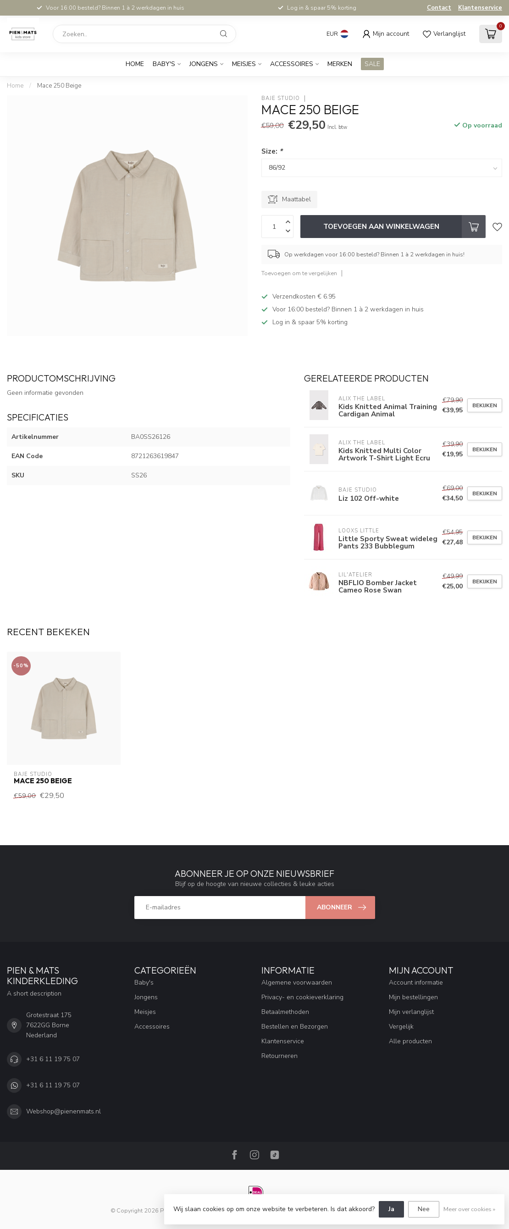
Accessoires (291, 64)
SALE (372, 64)
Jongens (203, 64)
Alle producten (410, 1041)
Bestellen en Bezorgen (294, 1026)
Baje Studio (280, 98)
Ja (391, 1209)
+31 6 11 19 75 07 (53, 1059)
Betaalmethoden (285, 1012)
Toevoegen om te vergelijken (299, 273)
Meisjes (244, 64)
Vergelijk (401, 1026)
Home (135, 64)
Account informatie (416, 982)
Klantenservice (480, 8)
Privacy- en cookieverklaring (302, 997)
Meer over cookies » (469, 1209)
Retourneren (279, 1056)
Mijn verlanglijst (411, 1012)
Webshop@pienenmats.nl (63, 1111)
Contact (439, 8)
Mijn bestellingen (413, 997)
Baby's (164, 64)
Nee (424, 1209)
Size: (271, 151)
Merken (339, 64)
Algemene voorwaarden (296, 982)
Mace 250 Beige (59, 86)
